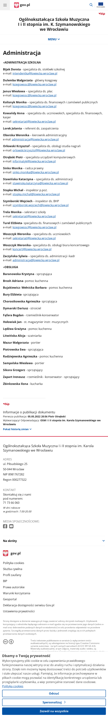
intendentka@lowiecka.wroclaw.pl (35, 73)
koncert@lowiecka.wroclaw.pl (32, 249)
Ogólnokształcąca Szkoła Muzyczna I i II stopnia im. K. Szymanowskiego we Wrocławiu (54, 24)
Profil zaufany (12, 575)
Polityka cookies (13, 563)
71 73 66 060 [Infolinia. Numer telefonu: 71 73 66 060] (11, 503)
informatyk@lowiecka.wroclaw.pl (34, 161)
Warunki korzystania (16, 593)
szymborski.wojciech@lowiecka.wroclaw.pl (41, 205)
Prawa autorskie (14, 587)
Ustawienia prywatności (19, 611)
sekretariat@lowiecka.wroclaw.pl (34, 121)
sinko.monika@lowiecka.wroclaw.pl (36, 172)
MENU (54, 39)
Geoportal (10, 599)
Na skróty (10, 541)
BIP (5, 581)
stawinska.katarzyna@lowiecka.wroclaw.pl (40, 183)
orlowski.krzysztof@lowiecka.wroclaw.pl (39, 150)
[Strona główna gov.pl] (22, 5)
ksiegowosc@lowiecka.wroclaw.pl (34, 84)
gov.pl (12, 553)
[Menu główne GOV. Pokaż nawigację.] (5, 5)
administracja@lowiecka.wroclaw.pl (35, 139)
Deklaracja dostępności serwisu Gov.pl (28, 605)
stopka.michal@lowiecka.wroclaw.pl (36, 194)
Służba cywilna (12, 569)
